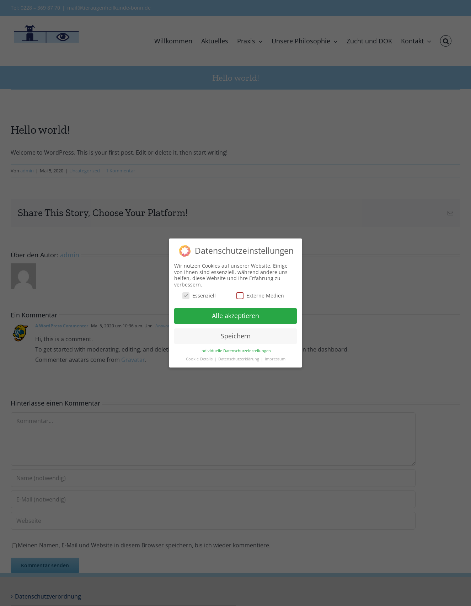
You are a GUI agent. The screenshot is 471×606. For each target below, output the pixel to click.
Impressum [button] (275, 358)
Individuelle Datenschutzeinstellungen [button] (235, 350)
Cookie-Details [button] (200, 358)
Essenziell (199, 295)
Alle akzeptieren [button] (235, 315)
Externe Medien (260, 295)
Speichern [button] (236, 336)
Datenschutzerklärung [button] (239, 358)
